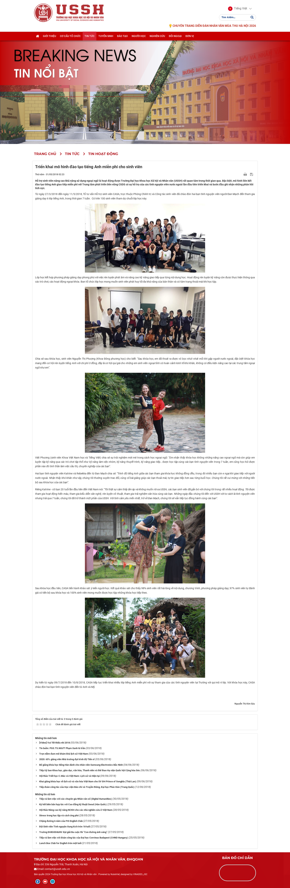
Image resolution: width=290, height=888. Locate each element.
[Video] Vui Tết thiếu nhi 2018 (54, 742)
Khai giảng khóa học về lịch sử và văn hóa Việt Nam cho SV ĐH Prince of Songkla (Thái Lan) (87, 781)
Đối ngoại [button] (175, 36)
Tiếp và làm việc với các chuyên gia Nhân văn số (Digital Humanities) (75, 798)
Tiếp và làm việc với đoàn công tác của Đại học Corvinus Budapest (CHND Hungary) (83, 837)
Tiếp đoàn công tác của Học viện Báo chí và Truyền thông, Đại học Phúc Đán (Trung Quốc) (86, 787)
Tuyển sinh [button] (105, 36)
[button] (237, 9)
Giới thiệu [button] (49, 36)
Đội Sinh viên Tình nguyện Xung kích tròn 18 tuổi (64, 826)
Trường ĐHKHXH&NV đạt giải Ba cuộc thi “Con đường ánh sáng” (73, 832)
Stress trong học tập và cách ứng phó (59, 815)
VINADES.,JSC (140, 874)
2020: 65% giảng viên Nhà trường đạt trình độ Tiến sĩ (67, 759)
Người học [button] (139, 36)
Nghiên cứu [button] (157, 36)
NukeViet (115, 874)
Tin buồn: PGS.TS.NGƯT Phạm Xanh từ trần (62, 748)
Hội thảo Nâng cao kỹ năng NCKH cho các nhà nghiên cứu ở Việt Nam (75, 810)
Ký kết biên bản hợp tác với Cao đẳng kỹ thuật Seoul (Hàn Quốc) (73, 804)
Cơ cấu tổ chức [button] (70, 36)
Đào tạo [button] (122, 36)
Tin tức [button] (90, 36)
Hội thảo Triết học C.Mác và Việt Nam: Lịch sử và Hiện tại (69, 776)
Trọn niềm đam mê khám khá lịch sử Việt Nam (63, 753)
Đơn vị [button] (190, 36)
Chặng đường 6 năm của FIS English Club (61, 821)
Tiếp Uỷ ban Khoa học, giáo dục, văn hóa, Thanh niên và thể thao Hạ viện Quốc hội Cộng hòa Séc (89, 770)
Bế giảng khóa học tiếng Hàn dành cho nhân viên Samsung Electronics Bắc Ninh (81, 764)
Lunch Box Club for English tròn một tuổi (60, 843)
